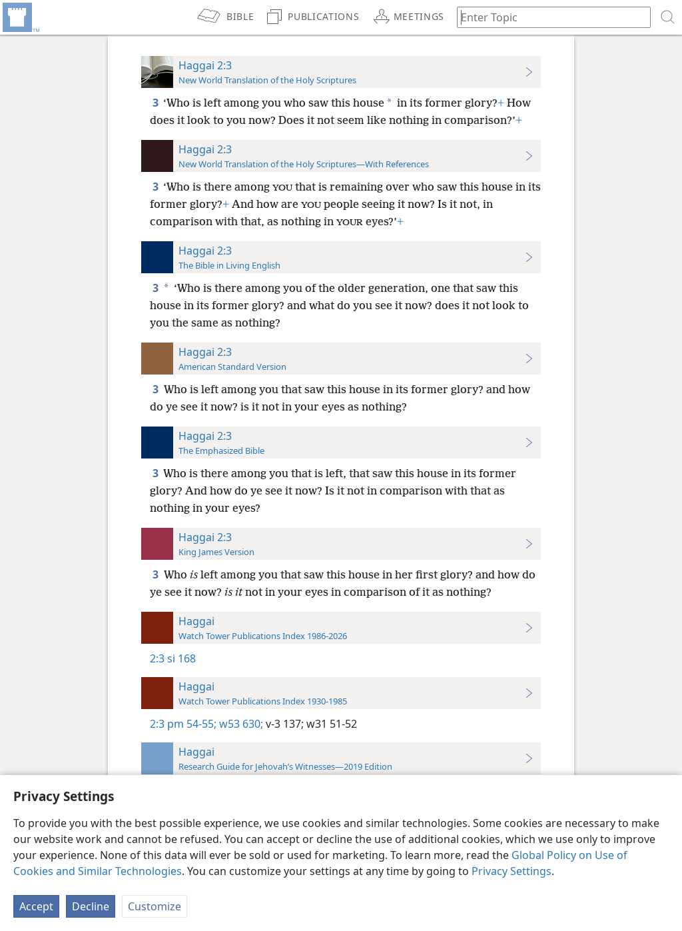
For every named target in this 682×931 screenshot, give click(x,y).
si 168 (181, 658)
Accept (36, 906)
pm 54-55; (191, 723)
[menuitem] (20, 17)
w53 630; (239, 723)
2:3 (157, 658)
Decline (90, 906)
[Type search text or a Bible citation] (547, 17)
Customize (154, 906)
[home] (20, 17)
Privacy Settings (511, 871)
